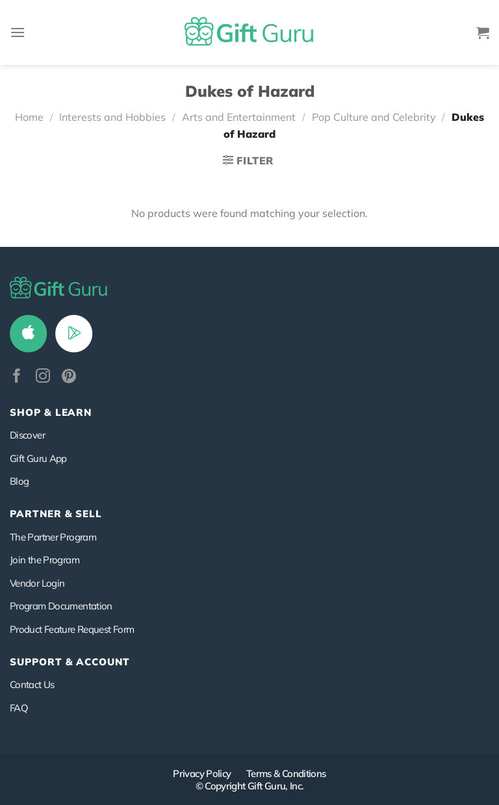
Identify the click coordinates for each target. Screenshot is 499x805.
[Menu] (17, 32)
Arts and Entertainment (239, 116)
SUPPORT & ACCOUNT (70, 662)
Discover (27, 435)
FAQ (19, 708)
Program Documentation (61, 606)
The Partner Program (53, 537)
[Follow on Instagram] (43, 377)
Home (29, 116)
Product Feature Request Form (72, 629)
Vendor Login (37, 583)
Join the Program (44, 560)
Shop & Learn (51, 412)
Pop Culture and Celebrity (374, 116)
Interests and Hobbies (112, 116)
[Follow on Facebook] (17, 377)
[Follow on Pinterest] (69, 377)
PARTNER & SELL (56, 513)
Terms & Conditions (286, 773)
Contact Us (32, 684)
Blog (19, 481)
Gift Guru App (38, 458)
